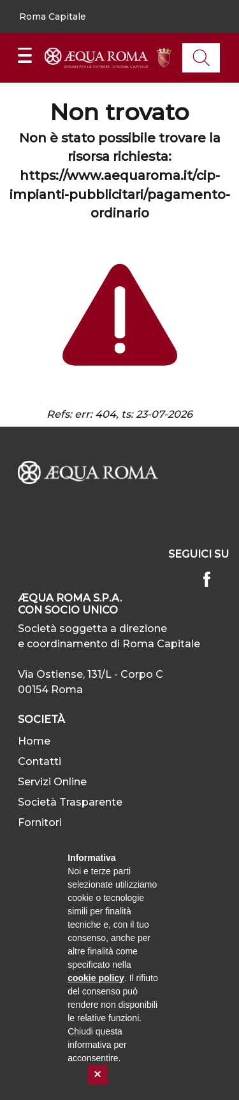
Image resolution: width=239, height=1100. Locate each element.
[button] (52, 16)
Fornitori (40, 822)
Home (34, 741)
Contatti (39, 761)
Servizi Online (52, 782)
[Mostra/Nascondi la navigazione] (25, 55)
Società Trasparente (70, 802)
